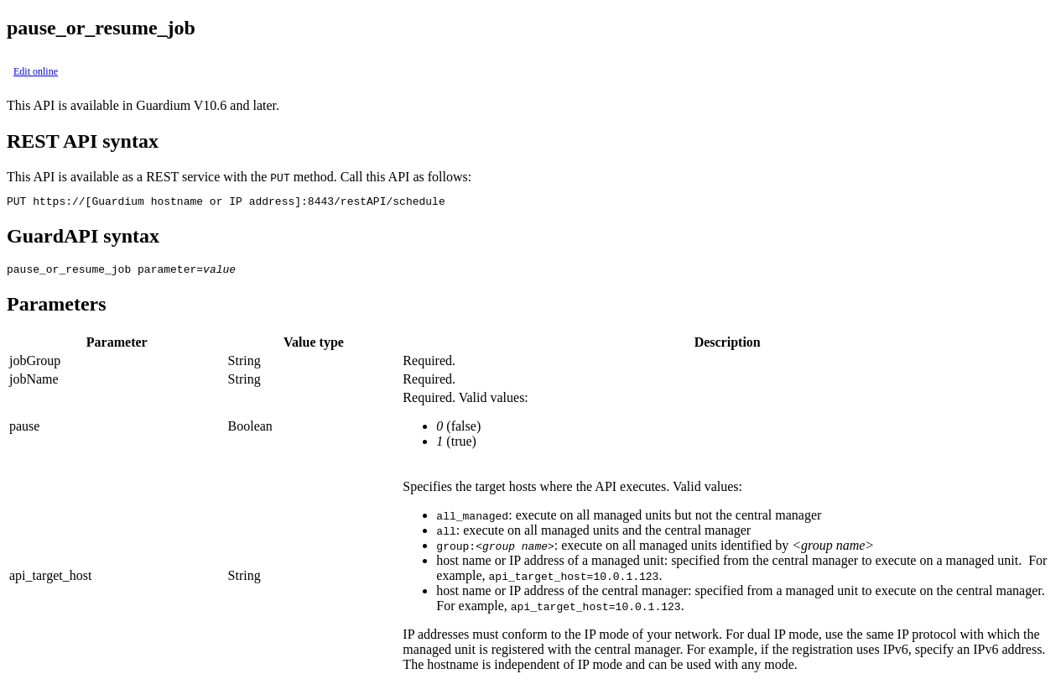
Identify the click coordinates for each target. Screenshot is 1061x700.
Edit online (35, 71)
